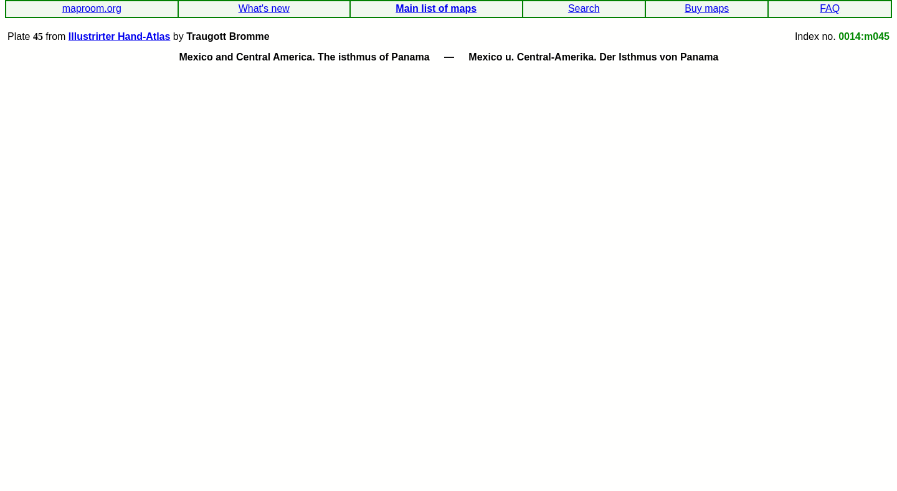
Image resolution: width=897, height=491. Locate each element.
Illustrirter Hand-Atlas (120, 36)
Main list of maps (436, 8)
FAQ (830, 8)
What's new (264, 8)
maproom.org (91, 8)
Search (584, 8)
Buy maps (707, 8)
